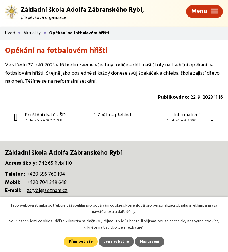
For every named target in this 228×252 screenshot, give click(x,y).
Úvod (10, 33)
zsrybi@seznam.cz (47, 190)
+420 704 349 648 (47, 182)
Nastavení (149, 241)
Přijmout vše (81, 241)
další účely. (127, 212)
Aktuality (32, 33)
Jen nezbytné (116, 241)
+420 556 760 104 (46, 174)
